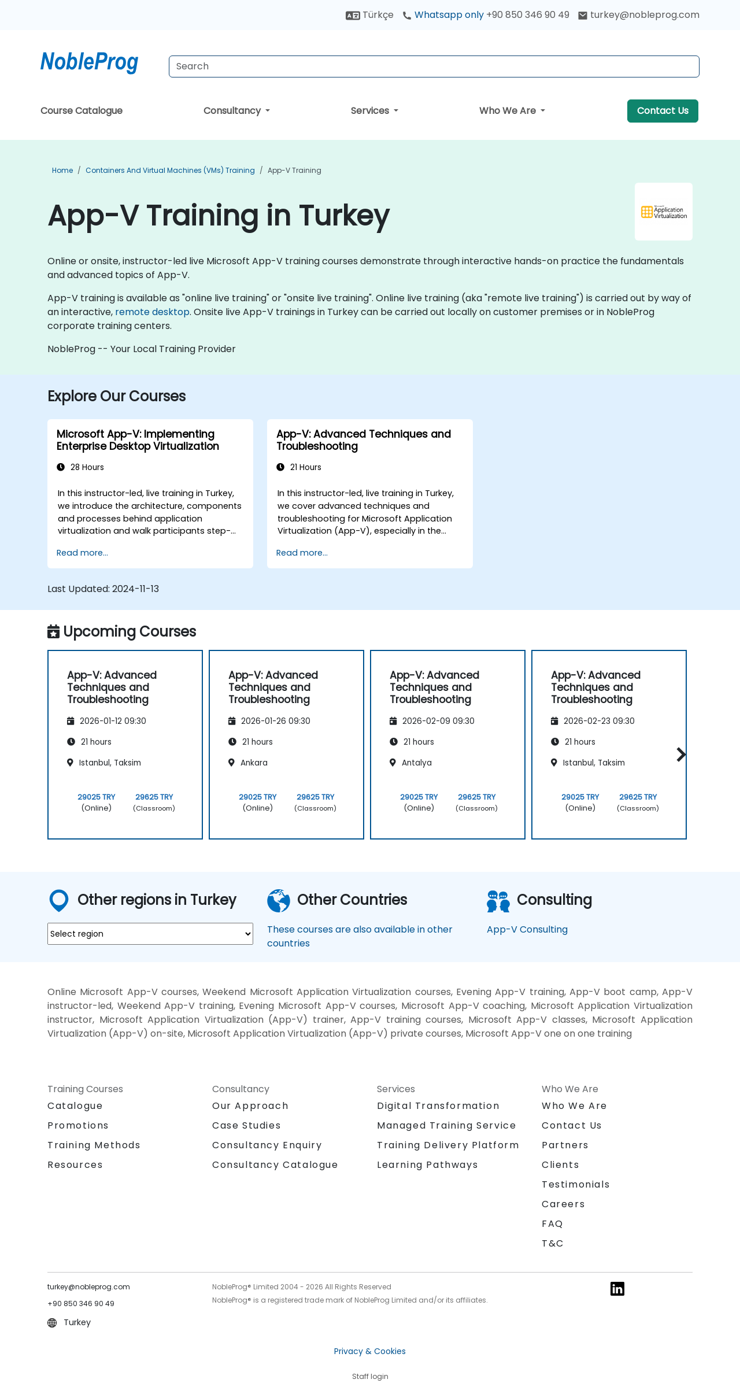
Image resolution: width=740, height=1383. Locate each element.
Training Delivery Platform (448, 1145)
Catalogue (75, 1105)
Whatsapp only (485, 14)
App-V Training (294, 170)
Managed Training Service (446, 1125)
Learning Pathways (427, 1164)
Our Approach (250, 1105)
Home (62, 170)
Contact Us (663, 110)
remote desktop (152, 312)
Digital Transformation (438, 1105)
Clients (560, 1164)
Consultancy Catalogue (275, 1164)
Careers (563, 1204)
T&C (553, 1243)
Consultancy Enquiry (267, 1145)
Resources (75, 1164)
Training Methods (94, 1145)
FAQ (553, 1223)
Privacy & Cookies (370, 1351)
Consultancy (233, 110)
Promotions (78, 1125)
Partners (565, 1145)
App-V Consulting (527, 929)
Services (371, 110)
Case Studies (246, 1125)
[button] (678, 754)
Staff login (370, 1376)
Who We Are (508, 110)
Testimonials (576, 1184)
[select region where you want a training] (150, 934)
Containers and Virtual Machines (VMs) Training (170, 170)
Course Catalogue (81, 110)
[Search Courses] (434, 66)
